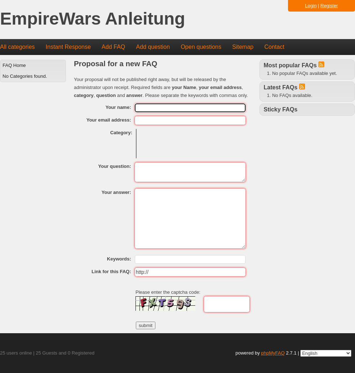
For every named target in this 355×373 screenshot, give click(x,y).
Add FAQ (113, 47)
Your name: (118, 107)
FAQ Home (14, 65)
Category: (121, 132)
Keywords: (119, 259)
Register (329, 5)
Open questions (201, 47)
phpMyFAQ (273, 353)
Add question (153, 47)
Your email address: (108, 120)
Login (311, 5)
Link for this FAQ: (111, 271)
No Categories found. (25, 76)
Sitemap (243, 47)
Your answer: (116, 192)
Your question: (114, 166)
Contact (274, 47)
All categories (17, 47)
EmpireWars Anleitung (92, 19)
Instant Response (68, 47)
